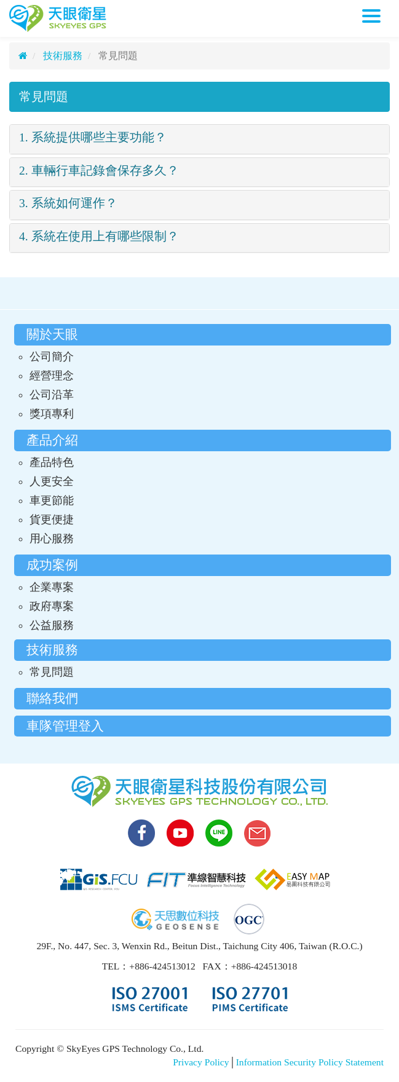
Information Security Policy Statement (310, 1062)
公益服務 (52, 625)
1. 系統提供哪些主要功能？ (93, 137)
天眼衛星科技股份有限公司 (57, 18)
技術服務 (61, 55)
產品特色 (52, 462)
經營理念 (52, 375)
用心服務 (52, 538)
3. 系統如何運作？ (68, 203)
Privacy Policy (201, 1062)
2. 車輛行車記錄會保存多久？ (99, 170)
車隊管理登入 (65, 726)
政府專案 (52, 606)
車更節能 (52, 500)
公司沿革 (52, 395)
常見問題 (43, 96)
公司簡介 (52, 356)
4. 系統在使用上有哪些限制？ (99, 236)
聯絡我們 (52, 698)
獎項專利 (52, 414)
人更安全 (52, 481)
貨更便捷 (52, 519)
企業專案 (52, 587)
